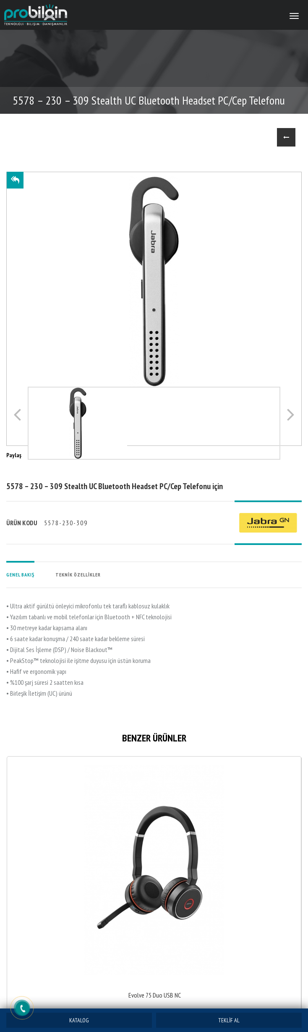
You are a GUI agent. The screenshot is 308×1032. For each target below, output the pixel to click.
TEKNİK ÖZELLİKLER (78, 574)
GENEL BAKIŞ (20, 574)
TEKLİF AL (229, 1020)
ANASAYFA (260, 137)
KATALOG (79, 1020)
